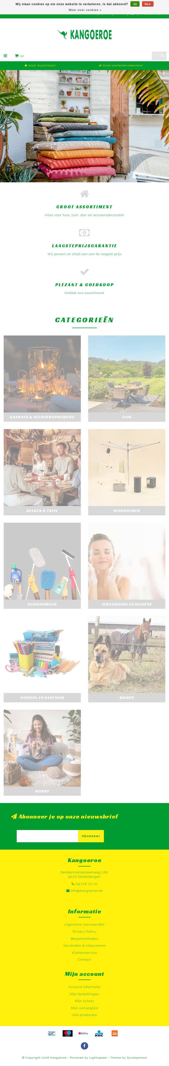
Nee (148, 4)
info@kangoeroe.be (87, 890)
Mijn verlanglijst (84, 1008)
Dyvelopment (137, 1057)
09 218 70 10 (86, 884)
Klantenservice (84, 952)
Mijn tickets (84, 1001)
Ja (135, 4)
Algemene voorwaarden (84, 924)
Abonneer (91, 836)
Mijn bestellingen (84, 994)
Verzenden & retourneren (84, 945)
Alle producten (84, 1015)
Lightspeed (98, 1057)
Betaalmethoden (85, 939)
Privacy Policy (85, 931)
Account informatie (84, 987)
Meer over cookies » (85, 10)
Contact (84, 959)
